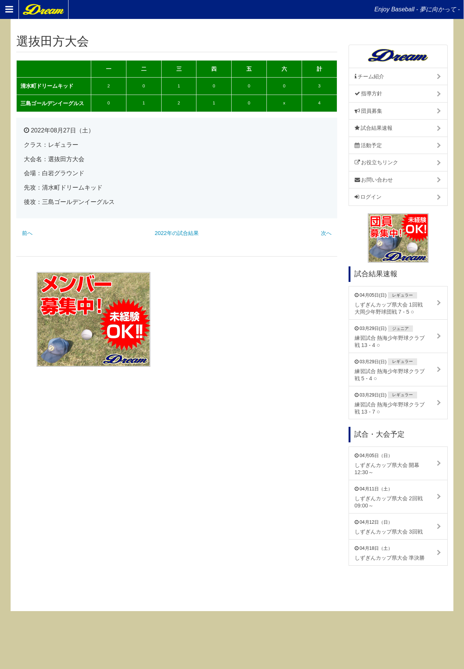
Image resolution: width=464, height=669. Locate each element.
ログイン (368, 197)
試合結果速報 (374, 128)
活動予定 (368, 145)
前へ (27, 233)
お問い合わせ (374, 180)
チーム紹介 (370, 76)
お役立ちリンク (377, 162)
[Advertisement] (259, 319)
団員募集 (369, 111)
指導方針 (369, 93)
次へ (326, 233)
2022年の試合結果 (177, 233)
